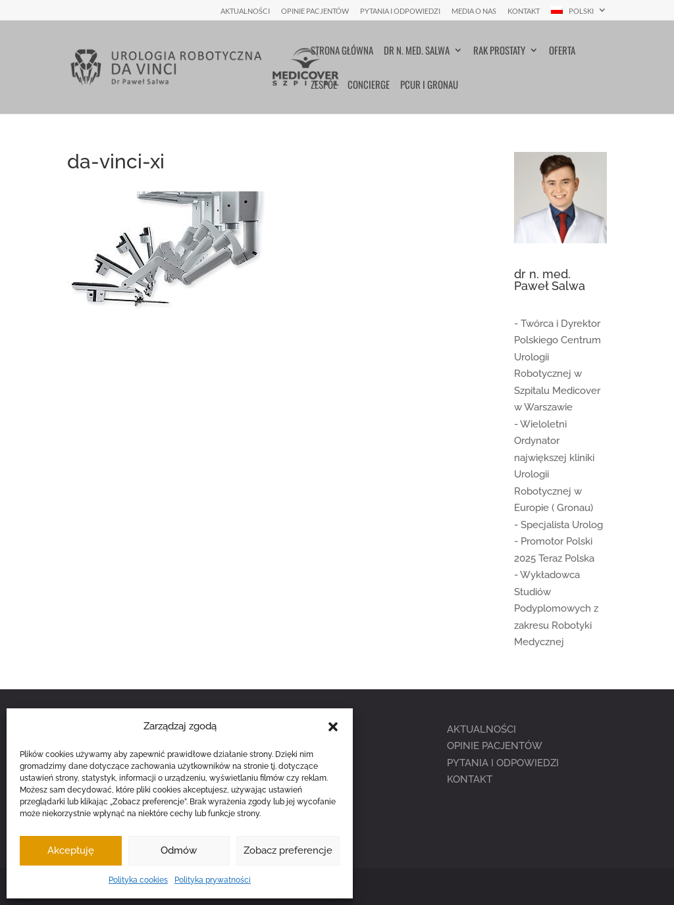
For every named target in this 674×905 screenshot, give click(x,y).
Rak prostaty (499, 51)
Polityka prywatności (212, 880)
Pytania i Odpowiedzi (400, 11)
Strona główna (342, 51)
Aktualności (245, 11)
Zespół (324, 85)
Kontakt (523, 11)
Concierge (369, 85)
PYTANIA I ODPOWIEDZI (503, 763)
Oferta (562, 51)
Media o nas (474, 11)
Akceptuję (70, 850)
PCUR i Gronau (429, 85)
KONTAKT (469, 779)
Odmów (179, 850)
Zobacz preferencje (288, 850)
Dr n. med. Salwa (417, 51)
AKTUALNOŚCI (481, 729)
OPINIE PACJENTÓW (494, 746)
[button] (333, 726)
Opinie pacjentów (315, 11)
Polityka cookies (138, 880)
